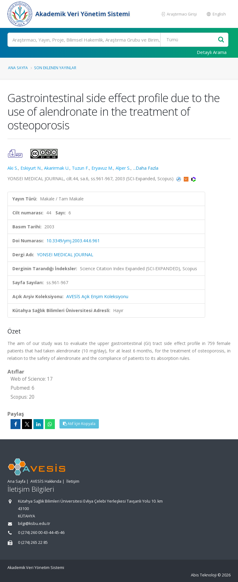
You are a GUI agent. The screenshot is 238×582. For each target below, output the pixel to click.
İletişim (72, 481)
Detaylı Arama (212, 52)
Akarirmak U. (56, 168)
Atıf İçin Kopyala (79, 423)
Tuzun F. (80, 168)
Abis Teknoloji (204, 575)
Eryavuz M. (102, 168)
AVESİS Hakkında (45, 481)
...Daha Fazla (145, 168)
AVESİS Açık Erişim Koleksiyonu (97, 296)
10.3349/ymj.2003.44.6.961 (73, 241)
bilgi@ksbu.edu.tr (34, 523)
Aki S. (12, 168)
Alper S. (123, 168)
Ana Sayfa (18, 67)
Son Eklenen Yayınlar (55, 67)
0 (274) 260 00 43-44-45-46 (41, 532)
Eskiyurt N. (31, 168)
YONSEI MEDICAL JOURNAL (65, 254)
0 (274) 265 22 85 (33, 542)
